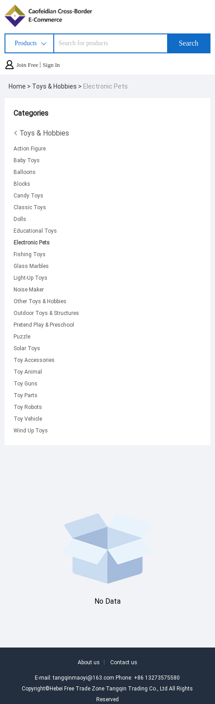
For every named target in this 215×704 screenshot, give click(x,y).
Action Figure (30, 148)
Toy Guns (25, 383)
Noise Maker (29, 289)
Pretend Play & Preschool (44, 324)
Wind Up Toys (31, 430)
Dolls (20, 218)
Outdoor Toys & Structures (46, 312)
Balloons (25, 171)
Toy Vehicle (28, 418)
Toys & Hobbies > (57, 86)
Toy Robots (28, 406)
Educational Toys (35, 230)
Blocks (22, 183)
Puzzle (22, 336)
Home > (20, 86)
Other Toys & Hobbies (40, 301)
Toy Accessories (34, 359)
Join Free (27, 64)
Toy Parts (25, 395)
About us (89, 662)
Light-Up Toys (30, 277)
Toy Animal (28, 371)
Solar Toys (27, 348)
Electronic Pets (105, 86)
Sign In (51, 64)
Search (189, 43)
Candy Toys (28, 195)
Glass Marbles (31, 265)
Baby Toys (27, 160)
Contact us (123, 662)
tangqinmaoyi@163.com (83, 677)
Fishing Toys (30, 254)
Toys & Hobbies (41, 133)
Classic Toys (30, 207)
